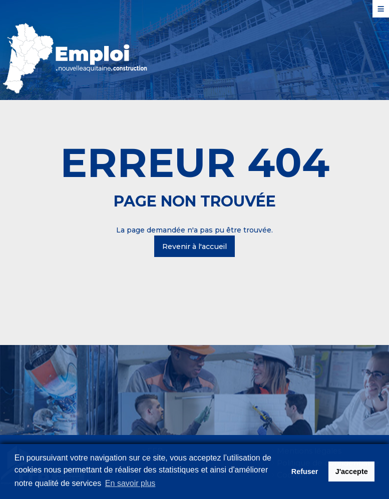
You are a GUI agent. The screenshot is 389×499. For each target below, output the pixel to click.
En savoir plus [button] (130, 483)
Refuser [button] (304, 472)
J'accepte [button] (351, 472)
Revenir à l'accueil (194, 246)
